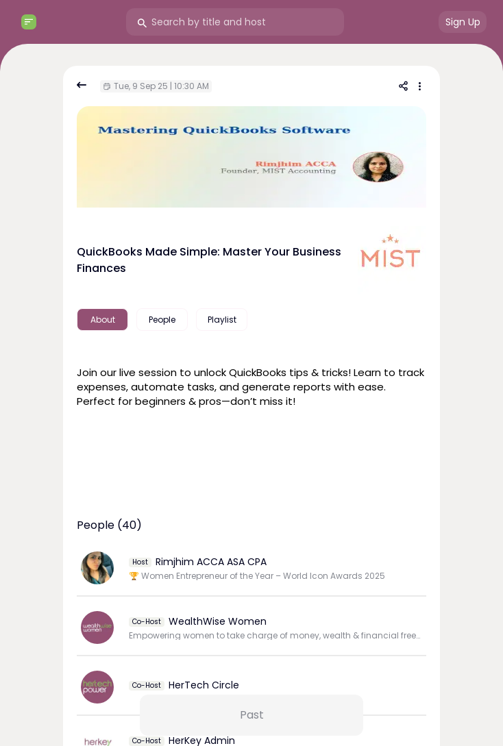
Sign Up (462, 22)
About (102, 319)
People (162, 319)
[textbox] (251, 385)
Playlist (222, 319)
